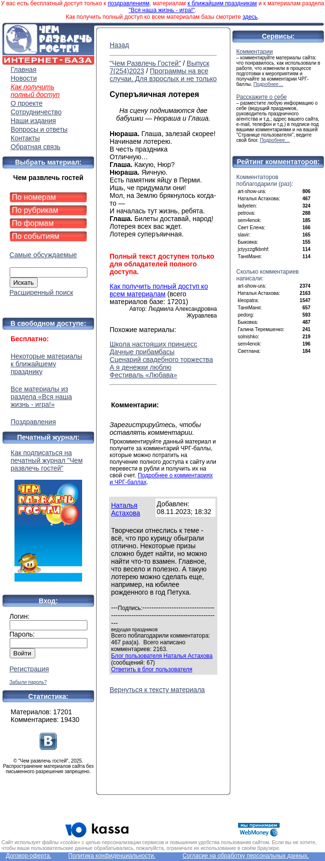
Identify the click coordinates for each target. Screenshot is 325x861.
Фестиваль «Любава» (143, 375)
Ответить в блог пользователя (151, 669)
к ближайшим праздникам (222, 3)
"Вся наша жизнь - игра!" (161, 10)
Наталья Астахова (125, 509)
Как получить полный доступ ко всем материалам (159, 290)
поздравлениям (128, 3)
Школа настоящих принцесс (153, 344)
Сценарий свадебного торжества (161, 359)
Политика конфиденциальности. (111, 855)
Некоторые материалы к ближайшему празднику (46, 363)
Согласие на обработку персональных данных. (246, 855)
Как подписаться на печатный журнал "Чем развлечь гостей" (48, 515)
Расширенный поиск (41, 292)
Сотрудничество (36, 112)
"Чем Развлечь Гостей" (145, 63)
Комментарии (254, 51)
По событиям (36, 236)
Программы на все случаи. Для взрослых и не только (163, 75)
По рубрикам (35, 210)
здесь (249, 17)
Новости (24, 78)
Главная (23, 69)
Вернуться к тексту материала (157, 690)
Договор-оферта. (28, 855)
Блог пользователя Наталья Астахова (161, 656)
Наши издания (33, 121)
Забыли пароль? (28, 682)
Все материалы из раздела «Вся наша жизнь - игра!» (41, 396)
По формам (33, 223)
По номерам (34, 197)
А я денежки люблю (140, 367)
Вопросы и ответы (39, 129)
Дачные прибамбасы (142, 352)
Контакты (25, 138)
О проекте (26, 103)
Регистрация (29, 669)
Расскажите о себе (261, 97)
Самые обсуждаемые (43, 255)
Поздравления (33, 422)
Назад (119, 45)
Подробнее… (268, 84)
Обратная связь (35, 147)
